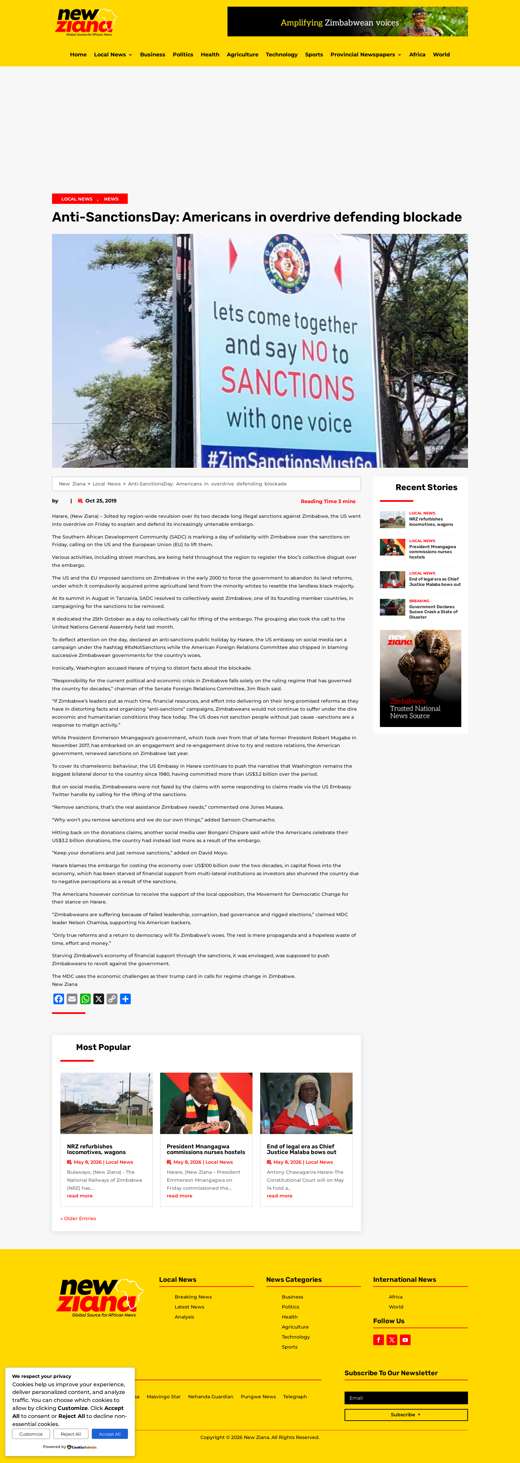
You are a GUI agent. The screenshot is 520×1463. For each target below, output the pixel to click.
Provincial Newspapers (363, 55)
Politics (183, 55)
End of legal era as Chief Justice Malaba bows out (302, 1149)
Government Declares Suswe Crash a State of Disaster (433, 612)
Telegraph (295, 1397)
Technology (282, 55)
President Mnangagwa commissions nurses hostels (206, 1149)
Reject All (71, 1434)
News (111, 199)
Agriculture (242, 55)
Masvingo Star (164, 1397)
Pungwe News (258, 1397)
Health (210, 55)
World (441, 55)
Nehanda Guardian (210, 1397)
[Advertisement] (260, 134)
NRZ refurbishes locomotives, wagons (96, 1149)
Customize (31, 1434)
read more (80, 1196)
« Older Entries (78, 1218)
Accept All (110, 1434)
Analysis (184, 1317)
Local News (110, 55)
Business (152, 55)
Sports (314, 55)
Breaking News (193, 1297)
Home (78, 55)
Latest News (189, 1307)
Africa (417, 55)
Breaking (419, 601)
